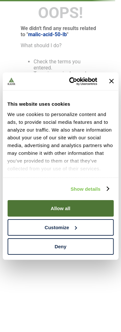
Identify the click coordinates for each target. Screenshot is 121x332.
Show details (86, 188)
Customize (61, 227)
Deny (60, 246)
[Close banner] (111, 81)
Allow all (60, 208)
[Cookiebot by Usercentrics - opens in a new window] (72, 81)
